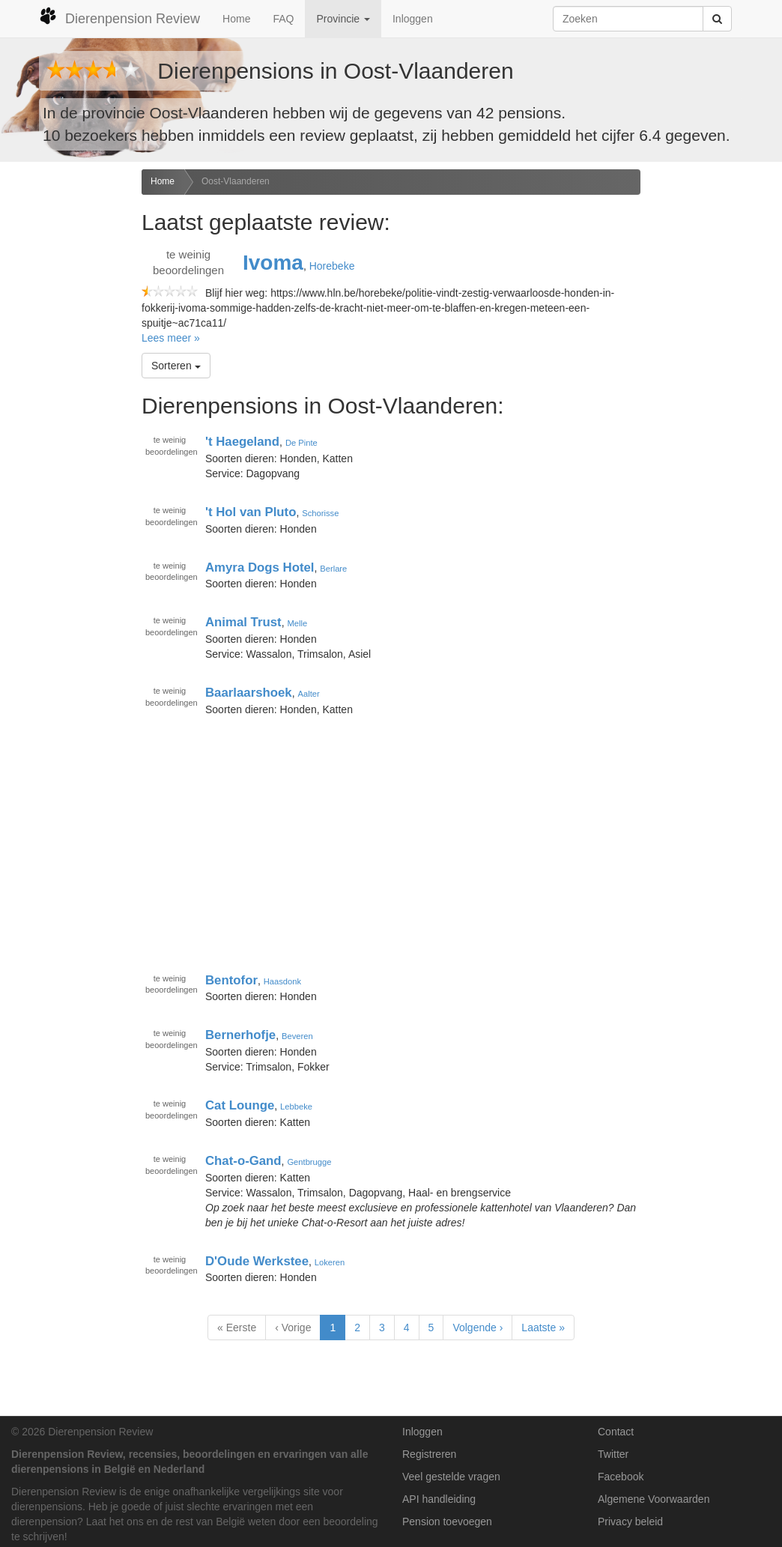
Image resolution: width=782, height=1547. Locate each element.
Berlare (333, 567)
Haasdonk (282, 980)
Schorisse (320, 513)
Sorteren (176, 366)
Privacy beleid (630, 1522)
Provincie (342, 19)
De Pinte (301, 442)
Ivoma (273, 262)
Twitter (613, 1454)
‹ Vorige (293, 1327)
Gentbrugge (309, 1161)
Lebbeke (296, 1106)
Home (236, 19)
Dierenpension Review (119, 16)
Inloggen (412, 19)
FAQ (283, 19)
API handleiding (439, 1499)
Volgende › (477, 1327)
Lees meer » (171, 338)
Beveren (297, 1036)
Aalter (308, 693)
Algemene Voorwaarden (653, 1499)
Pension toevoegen (447, 1522)
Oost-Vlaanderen (235, 181)
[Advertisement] (65, 405)
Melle (297, 623)
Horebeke (332, 266)
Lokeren (330, 1261)
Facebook (620, 1477)
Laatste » (543, 1327)
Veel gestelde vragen (451, 1477)
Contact (616, 1432)
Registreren (429, 1454)
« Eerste (236, 1327)
